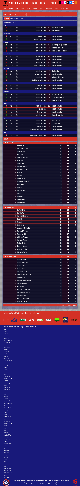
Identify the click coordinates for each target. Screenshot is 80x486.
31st (11, 89)
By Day (5, 353)
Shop (67, 8)
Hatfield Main (21, 203)
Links (62, 8)
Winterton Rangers (22, 237)
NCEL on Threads (7, 468)
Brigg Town (20, 154)
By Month (6, 356)
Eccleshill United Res (57, 48)
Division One (6, 338)
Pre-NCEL (6, 457)
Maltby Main (20, 161)
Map (5, 430)
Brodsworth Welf (21, 243)
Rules (5, 448)
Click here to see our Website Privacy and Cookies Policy (41, 484)
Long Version (7, 387)
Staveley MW (20, 213)
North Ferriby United (22, 148)
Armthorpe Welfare (22, 170)
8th (11, 62)
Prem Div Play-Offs (8, 360)
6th (11, 71)
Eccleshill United (22, 167)
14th (11, 97)
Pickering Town (21, 191)
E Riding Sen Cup (7, 371)
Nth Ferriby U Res (22, 271)
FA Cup (5, 367)
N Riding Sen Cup (7, 374)
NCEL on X (6, 463)
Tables (29, 8)
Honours (6, 454)
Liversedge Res (56, 31)
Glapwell (19, 219)
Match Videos (7, 347)
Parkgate (19, 222)
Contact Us (6, 447)
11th (11, 48)
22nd (11, 65)
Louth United (20, 225)
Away (5, 392)
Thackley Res (55, 71)
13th (11, 36)
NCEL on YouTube (8, 472)
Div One (5, 362)
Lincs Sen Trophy (7, 373)
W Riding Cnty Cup (8, 378)
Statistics (35, 8)
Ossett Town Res (56, 62)
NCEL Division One (9, 207)
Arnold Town (20, 185)
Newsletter (6, 456)
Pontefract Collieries (23, 182)
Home (5, 8)
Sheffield (19, 188)
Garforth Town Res (40, 28)
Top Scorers (6, 398)
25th (11, 51)
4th (11, 45)
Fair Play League (7, 400)
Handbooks (6, 450)
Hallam (19, 194)
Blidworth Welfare (22, 252)
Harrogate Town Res (40, 74)
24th (11, 86)
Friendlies (6, 380)
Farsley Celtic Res (41, 56)
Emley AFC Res (42, 36)
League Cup (6, 365)
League (56, 8)
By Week (6, 355)
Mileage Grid (6, 432)
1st (10, 56)
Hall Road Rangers (22, 216)
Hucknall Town (21, 145)
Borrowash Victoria (22, 231)
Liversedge (20, 197)
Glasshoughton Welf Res (24, 274)
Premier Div (6, 358)
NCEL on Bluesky (7, 470)
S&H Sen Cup (7, 376)
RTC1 (16, 59)
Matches (23, 8)
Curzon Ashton (21, 200)
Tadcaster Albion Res (40, 39)
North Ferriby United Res (58, 28)
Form (5, 394)
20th (11, 77)
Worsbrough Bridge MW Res (59, 45)
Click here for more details (69, 305)
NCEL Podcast (7, 346)
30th (11, 31)
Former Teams (7, 434)
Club (11, 18)
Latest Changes (7, 438)
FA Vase (5, 369)
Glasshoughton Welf (22, 158)
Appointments (7, 439)
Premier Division (7, 337)
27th (11, 39)
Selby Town (20, 173)
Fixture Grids (7, 382)
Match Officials (49, 8)
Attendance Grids (7, 383)
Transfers (6, 344)
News (16, 8)
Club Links (6, 475)
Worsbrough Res (21, 295)
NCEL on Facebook (8, 466)
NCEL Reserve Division (10, 256)
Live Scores (11, 8)
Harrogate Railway (22, 240)
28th (11, 115)
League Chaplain (7, 445)
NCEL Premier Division (10, 143)
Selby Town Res (41, 112)
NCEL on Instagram (8, 465)
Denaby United (21, 179)
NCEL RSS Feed (7, 474)
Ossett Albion (21, 151)
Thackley (19, 176)
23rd (11, 28)
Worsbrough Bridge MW (23, 228)
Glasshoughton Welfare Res (59, 51)
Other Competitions (8, 340)
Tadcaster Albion (22, 246)
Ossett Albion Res (41, 59)
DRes (16, 28)
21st (11, 100)
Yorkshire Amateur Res (39, 65)
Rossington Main (21, 234)
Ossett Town (20, 164)
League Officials (7, 443)
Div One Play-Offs (7, 364)
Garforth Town (21, 210)
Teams (41, 8)
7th (11, 94)
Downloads (6, 452)
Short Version (7, 389)
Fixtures (6, 333)
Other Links (6, 477)
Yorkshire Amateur (22, 249)
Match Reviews (7, 342)
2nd (11, 135)
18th (11, 121)
